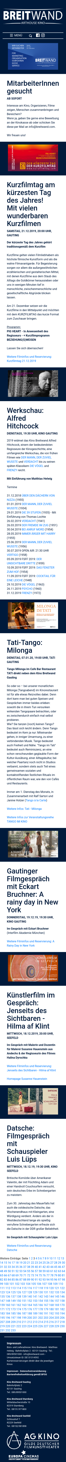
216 (51, 1322)
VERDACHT (31, 461)
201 (35, 1317)
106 (39, 1284)
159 (2, 1305)
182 (62, 1309)
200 (29, 1317)
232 (7, 1330)
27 (51, 1262)
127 (24, 1292)
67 (9, 1275)
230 (62, 1326)
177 (35, 1309)
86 (17, 1279)
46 (59, 1267)
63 (59, 1271)
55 (28, 1271)
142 (40, 1296)
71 (24, 1275)
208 (7, 1322)
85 (13, 1279)
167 (46, 1305)
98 (63, 1279)
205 (57, 1317)
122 (62, 1288)
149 (13, 1300)
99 (1, 1284)
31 (1, 1267)
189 (35, 1313)
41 (40, 1267)
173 (13, 1309)
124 (7, 1292)
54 (24, 1271)
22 (32, 1262)
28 (55, 1262)
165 (35, 1305)
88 (24, 1279)
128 (29, 1292)
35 (17, 1267)
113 (13, 1288)
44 (51, 1267)
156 (51, 1300)
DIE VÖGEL (36, 466)
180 (51, 1309)
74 (36, 1275)
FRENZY (12, 470)
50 (9, 1271)
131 (46, 1292)
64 (63, 1271)
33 (9, 1267)
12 (58, 1258)
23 (36, 1262)
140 (29, 1296)
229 (57, 1326)
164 (29, 1305)
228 (51, 1326)
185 (13, 1313)
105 (33, 1284)
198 (18, 1317)
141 (35, 1296)
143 (46, 1296)
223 (24, 1326)
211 (24, 1322)
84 (9, 1279)
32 (5, 1267)
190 (40, 1313)
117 (35, 1288)
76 (44, 1275)
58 (40, 1271)
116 (29, 1288)
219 (2, 1326)
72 (28, 1275)
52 (17, 1271)
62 (55, 1271)
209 (13, 1322)
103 (22, 1284)
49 (5, 1271)
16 (9, 1262)
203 (46, 1317)
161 (13, 1305)
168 (51, 1305)
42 (44, 1267)
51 (13, 1271)
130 (40, 1292)
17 (13, 1262)
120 (51, 1288)
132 (51, 1292)
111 (2, 1288)
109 (55, 1284)
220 (7, 1326)
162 (18, 1305)
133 (57, 1292)
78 (51, 1275)
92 (40, 1279)
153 (35, 1300)
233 (13, 1330)
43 (47, 1267)
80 (59, 1275)
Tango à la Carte (36, 800)
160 (7, 1305)
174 (18, 1309)
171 (2, 1309)
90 (32, 1279)
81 (63, 1275)
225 (35, 1326)
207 (2, 1322)
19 (21, 1262)
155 (46, 1300)
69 (17, 1275)
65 (1, 1275)
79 (55, 1275)
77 (47, 1275)
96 (55, 1279)
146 (62, 1296)
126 (18, 1292)
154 (40, 1300)
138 (18, 1296)
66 (5, 1275)
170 (62, 1305)
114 (18, 1288)
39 (32, 1267)
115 (24, 1288)
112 (7, 1288)
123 (2, 1292)
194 (62, 1313)
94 (47, 1279)
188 (29, 1313)
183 (2, 1313)
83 (5, 1279)
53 (21, 1271)
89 (28, 1279)
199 (24, 1317)
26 (47, 1262)
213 (35, 1322)
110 (60, 1284)
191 (46, 1313)
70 (21, 1275)
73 (32, 1275)
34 (13, 1267)
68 (13, 1275)
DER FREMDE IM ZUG (35, 525)
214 (40, 1322)
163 (24, 1305)
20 (24, 1262)
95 (51, 1279)
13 (62, 1258)
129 (35, 1292)
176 (29, 1309)
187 (24, 1313)
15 (5, 1262)
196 (7, 1317)
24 (40, 1262)
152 (29, 1300)
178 (40, 1309)
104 (28, 1284)
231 (2, 1330)
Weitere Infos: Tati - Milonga (24, 808)
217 (57, 1322)
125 (13, 1292)
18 (17, 1262)
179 (46, 1309)
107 (44, 1284)
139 (24, 1296)
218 (62, 1322)
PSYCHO (27, 588)
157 (57, 1300)
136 (7, 1296)
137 (13, 1296)
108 (50, 1284)
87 (21, 1279)
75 (40, 1275)
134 (62, 1292)
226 (40, 1326)
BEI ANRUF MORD (33, 529)
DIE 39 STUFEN (31, 512)
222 (18, 1326)
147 (2, 1300)
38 (28, 1267)
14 (1, 1262)
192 (51, 1313)
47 (63, 1267)
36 (21, 1267)
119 (46, 1288)
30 (63, 1262)
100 (6, 1284)
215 (46, 1322)
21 (28, 1262)
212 (29, 1322)
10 (50, 1258)
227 (46, 1326)
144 (51, 1296)
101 (11, 1284)
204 (51, 1317)
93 (44, 1279)
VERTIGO (12, 555)
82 (1, 1279)
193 (57, 1313)
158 (62, 1300)
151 (24, 1300)
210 (18, 1322)
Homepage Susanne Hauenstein (27, 1078)
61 (51, 1271)
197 (13, 1317)
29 (59, 1262)
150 (18, 1300)
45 (55, 1267)
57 (36, 1271)
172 (7, 1309)
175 (24, 1309)
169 (57, 1305)
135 (2, 1296)
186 (18, 1313)
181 (57, 1309)
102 (17, 1284)
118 (40, 1288)
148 (7, 1300)
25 (44, 1262)
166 (40, 1305)
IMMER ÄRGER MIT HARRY (38, 533)
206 (62, 1317)
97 (59, 1279)
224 (29, 1326)
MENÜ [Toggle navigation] (21, 35)
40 (36, 1267)
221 (13, 1326)
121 (57, 1288)
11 (54, 1258)
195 (2, 1317)
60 (47, 1271)
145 (57, 1296)
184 (7, 1313)
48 (1, 1271)
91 (36, 1279)
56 (32, 1271)
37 (24, 1267)
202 (40, 1317)
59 (44, 1271)
